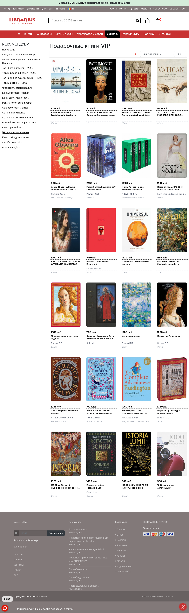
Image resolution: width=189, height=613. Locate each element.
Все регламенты (78, 529)
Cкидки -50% (123, 571)
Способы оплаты (78, 569)
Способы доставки (79, 577)
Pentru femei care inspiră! (17, 102)
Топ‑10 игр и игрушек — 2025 (17, 68)
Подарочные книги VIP (16, 132)
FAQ (16, 575)
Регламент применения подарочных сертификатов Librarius (88, 539)
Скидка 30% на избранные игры (19, 54)
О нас (119, 534)
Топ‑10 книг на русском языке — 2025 (22, 78)
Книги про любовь (12, 127)
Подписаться (56, 533)
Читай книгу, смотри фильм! (17, 88)
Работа (60, 8)
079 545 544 (20, 546)
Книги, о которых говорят (15, 93)
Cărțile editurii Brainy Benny (18, 117)
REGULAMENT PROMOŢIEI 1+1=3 (86, 549)
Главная (120, 529)
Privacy (169, 596)
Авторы (120, 561)
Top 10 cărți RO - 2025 (14, 83)
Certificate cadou (12, 142)
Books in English (11, 147)
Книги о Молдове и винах (15, 137)
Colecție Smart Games (15, 107)
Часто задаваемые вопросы (84, 585)
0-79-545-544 (119, 8)
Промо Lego (8, 49)
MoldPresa (41, 596)
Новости (18, 8)
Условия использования (152, 596)
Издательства (123, 566)
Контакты (47, 8)
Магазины (33, 8)
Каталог (120, 555)
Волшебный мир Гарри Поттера (19, 122)
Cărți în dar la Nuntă (13, 112)
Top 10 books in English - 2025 (19, 73)
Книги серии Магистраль (15, 97)
